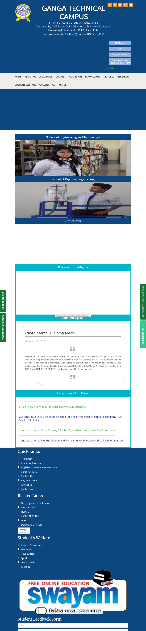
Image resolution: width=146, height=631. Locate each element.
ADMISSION (75, 76)
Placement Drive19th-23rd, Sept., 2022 (119, 62)
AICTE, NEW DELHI (31, 516)
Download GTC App (31, 524)
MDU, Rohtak (28, 507)
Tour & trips (27, 553)
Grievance (26, 484)
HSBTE (25, 511)
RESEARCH (123, 76)
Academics (45, 76)
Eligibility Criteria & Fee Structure (39, 467)
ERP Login (119, 43)
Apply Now (27, 489)
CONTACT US (59, 84)
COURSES (61, 76)
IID (119, 48)
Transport (26, 458)
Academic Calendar (31, 463)
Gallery (44, 84)
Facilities (25, 566)
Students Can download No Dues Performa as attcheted (52, 409)
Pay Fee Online (119, 54)
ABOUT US (30, 76)
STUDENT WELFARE (25, 84)
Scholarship (27, 549)
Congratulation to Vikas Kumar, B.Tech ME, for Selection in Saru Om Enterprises (67, 432)
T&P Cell (108, 76)
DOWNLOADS (92, 76)
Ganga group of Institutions (36, 503)
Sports (24, 558)
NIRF (23, 520)
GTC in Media (28, 562)
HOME (18, 76)
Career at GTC (29, 471)
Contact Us (27, 476)
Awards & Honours (31, 545)
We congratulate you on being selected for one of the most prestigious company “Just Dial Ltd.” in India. (70, 420)
